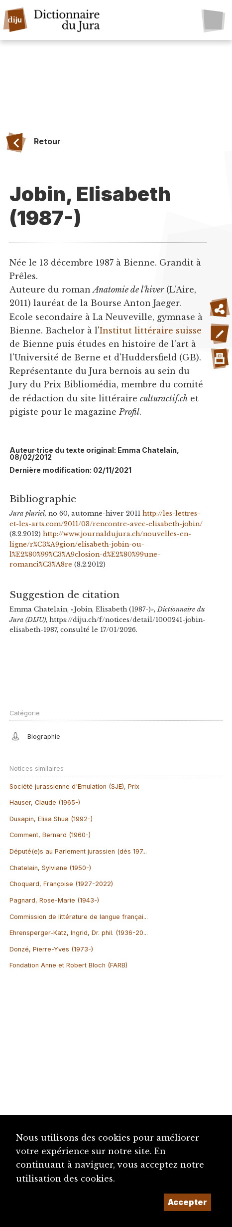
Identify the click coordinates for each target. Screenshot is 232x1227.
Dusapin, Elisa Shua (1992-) (51, 819)
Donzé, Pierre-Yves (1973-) (51, 949)
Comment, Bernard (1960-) (50, 835)
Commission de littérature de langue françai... (78, 916)
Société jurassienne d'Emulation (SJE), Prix (74, 786)
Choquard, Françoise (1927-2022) (61, 884)
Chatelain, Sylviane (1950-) (50, 868)
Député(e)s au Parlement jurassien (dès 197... (78, 851)
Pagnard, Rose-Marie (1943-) (54, 900)
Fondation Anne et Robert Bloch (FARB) (68, 965)
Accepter (187, 1202)
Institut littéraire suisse (151, 330)
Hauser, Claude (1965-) (44, 802)
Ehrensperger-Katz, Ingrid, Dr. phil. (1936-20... (78, 932)
